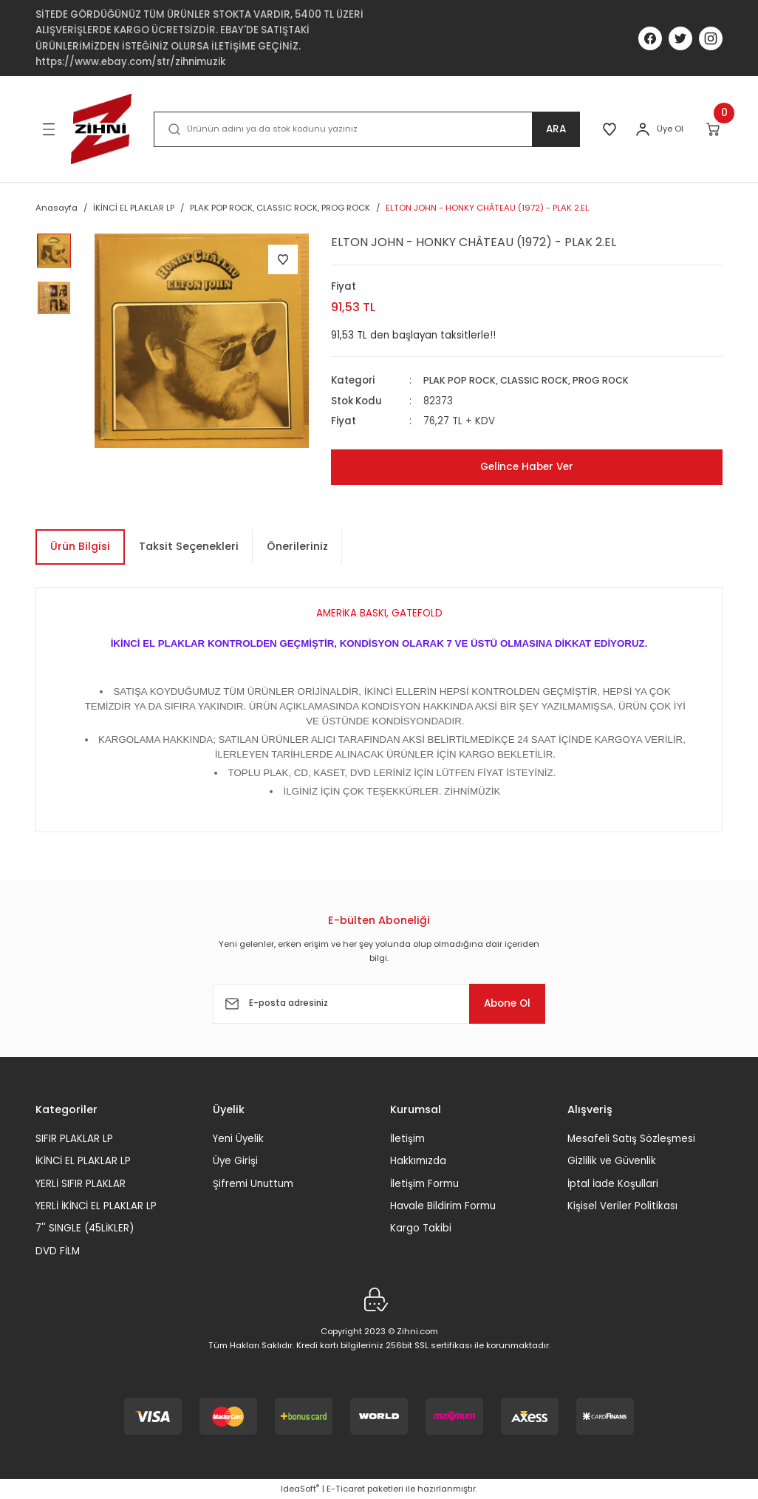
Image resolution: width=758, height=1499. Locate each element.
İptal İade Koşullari (612, 1183)
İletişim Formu (424, 1183)
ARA (552, 129)
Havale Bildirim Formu (443, 1206)
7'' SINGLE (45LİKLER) (84, 1228)
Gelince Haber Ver (526, 466)
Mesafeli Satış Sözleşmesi (631, 1139)
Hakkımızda (418, 1161)
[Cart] (714, 129)
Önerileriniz (297, 546)
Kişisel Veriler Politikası (622, 1206)
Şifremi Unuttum (253, 1183)
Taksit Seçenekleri (189, 546)
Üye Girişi (235, 1161)
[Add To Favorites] (283, 259)
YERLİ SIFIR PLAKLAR (80, 1183)
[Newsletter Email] (379, 1004)
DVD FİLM (57, 1250)
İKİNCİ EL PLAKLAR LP (83, 1161)
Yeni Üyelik (238, 1139)
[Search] (365, 129)
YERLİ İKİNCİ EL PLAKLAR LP (96, 1206)
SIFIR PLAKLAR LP (74, 1139)
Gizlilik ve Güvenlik (611, 1161)
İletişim (407, 1139)
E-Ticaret (346, 1489)
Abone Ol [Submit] (500, 1003)
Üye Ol (670, 129)
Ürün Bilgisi (80, 546)
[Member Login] (642, 129)
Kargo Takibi (420, 1228)
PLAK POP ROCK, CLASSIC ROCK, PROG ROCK (532, 380)
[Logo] (101, 129)
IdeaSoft (300, 1489)
